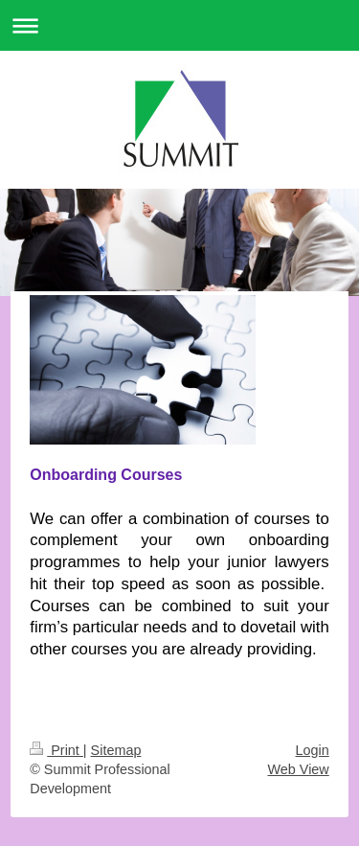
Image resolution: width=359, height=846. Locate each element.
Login (312, 750)
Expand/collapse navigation (179, 25)
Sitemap (116, 750)
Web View (297, 769)
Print (56, 750)
